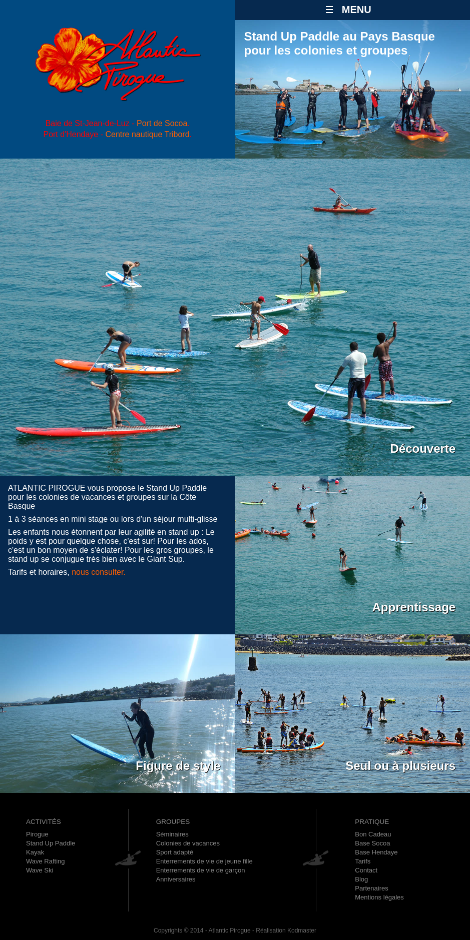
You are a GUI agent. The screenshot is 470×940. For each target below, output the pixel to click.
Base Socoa (372, 843)
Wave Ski (39, 870)
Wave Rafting (45, 861)
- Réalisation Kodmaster (283, 930)
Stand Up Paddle (50, 843)
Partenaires (371, 888)
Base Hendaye (376, 852)
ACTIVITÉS (43, 821)
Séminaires (172, 834)
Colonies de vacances (188, 843)
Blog (361, 879)
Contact (366, 870)
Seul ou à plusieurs (400, 765)
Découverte (422, 448)
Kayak (35, 852)
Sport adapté (174, 852)
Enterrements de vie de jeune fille (204, 861)
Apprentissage (413, 607)
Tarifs (362, 861)
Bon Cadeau (373, 834)
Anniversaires (176, 879)
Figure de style (178, 765)
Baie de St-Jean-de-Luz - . (118, 123)
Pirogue (37, 834)
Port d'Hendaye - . (117, 134)
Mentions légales (379, 897)
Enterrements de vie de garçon (200, 870)
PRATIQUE (372, 821)
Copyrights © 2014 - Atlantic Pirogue (202, 930)
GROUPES (173, 821)
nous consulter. (99, 572)
